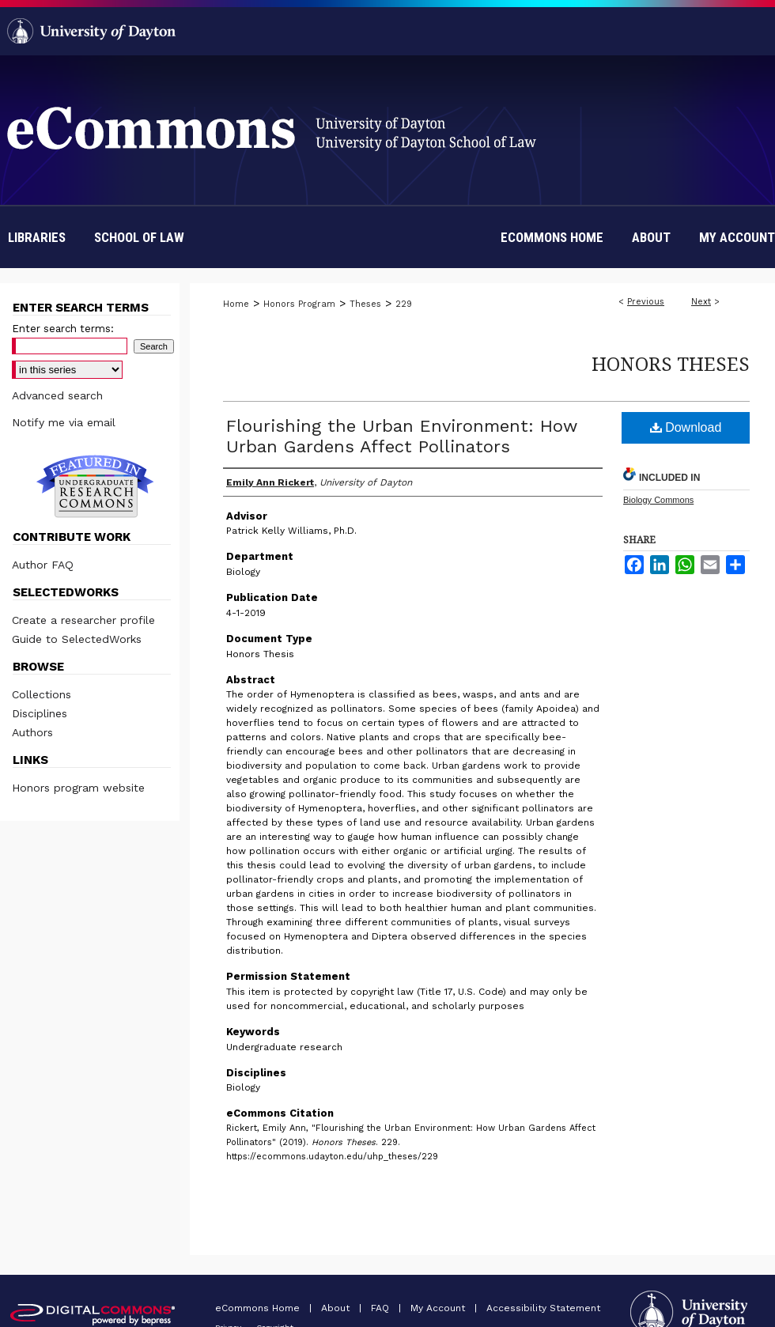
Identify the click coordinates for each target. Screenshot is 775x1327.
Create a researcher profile (83, 620)
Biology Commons (658, 500)
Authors (32, 732)
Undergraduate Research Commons (95, 486)
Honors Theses (671, 363)
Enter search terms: (63, 329)
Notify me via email (63, 422)
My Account (439, 1308)
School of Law (139, 237)
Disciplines (39, 713)
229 (403, 304)
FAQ (381, 1308)
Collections (41, 694)
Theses (365, 304)
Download (686, 427)
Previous (645, 302)
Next (701, 302)
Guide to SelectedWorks (77, 639)
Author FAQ (43, 564)
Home (236, 304)
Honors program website (78, 787)
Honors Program (299, 304)
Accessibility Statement (543, 1308)
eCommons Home (259, 1308)
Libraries (37, 237)
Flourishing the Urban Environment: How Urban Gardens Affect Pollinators (401, 436)
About (337, 1308)
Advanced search (57, 395)
